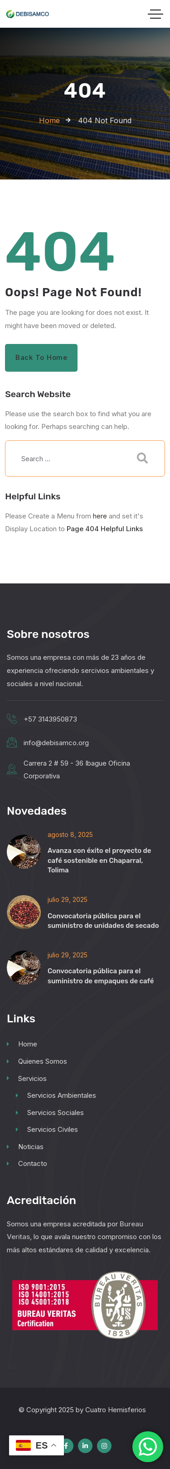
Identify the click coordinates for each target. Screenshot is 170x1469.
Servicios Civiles (47, 1129)
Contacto (27, 1163)
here (100, 516)
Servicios (27, 1078)
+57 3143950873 (50, 719)
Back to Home (41, 357)
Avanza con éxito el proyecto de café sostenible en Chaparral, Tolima (99, 860)
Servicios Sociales (50, 1112)
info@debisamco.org (56, 742)
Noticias (25, 1146)
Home (22, 1044)
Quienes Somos (37, 1061)
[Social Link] (66, 1446)
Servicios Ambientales (56, 1095)
